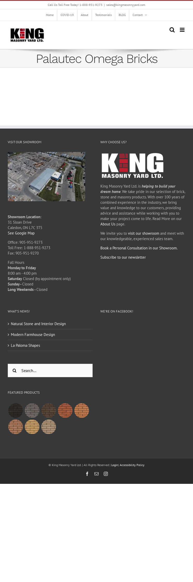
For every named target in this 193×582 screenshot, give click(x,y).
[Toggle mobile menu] (182, 29)
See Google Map (21, 233)
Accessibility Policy (132, 465)
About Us (107, 224)
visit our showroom (143, 233)
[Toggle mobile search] (172, 29)
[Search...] (50, 370)
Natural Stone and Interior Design (38, 323)
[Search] (14, 370)
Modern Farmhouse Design (33, 334)
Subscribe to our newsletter (123, 257)
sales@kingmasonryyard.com (125, 5)
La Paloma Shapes (25, 345)
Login (114, 465)
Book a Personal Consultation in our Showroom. (139, 248)
